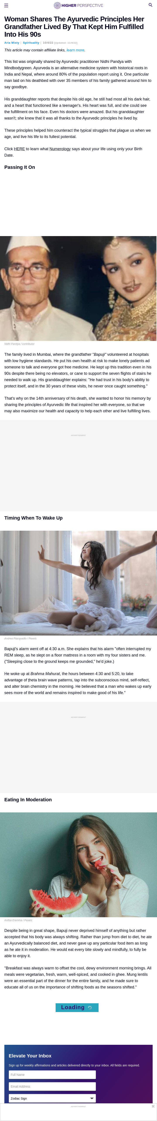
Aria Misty (11, 42)
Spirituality (31, 42)
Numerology (60, 149)
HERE (19, 149)
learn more (75, 50)
